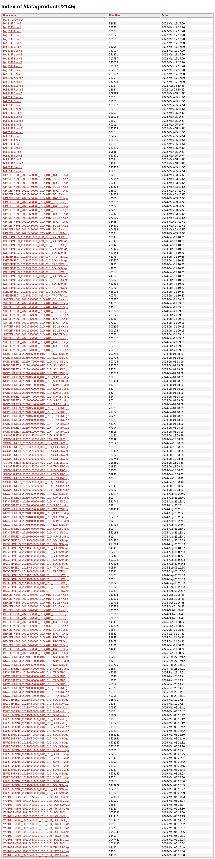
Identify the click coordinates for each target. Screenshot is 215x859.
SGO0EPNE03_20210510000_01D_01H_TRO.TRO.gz (36, 489)
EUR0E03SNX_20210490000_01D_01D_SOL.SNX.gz (35, 793)
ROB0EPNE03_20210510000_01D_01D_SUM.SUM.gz (36, 404)
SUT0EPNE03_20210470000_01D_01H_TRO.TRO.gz (35, 318)
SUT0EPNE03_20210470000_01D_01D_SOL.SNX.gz (35, 315)
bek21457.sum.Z (13, 171)
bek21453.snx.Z (12, 128)
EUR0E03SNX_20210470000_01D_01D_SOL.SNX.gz (35, 734)
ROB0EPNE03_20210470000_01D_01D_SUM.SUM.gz (36, 384)
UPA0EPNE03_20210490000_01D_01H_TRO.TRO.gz (35, 206)
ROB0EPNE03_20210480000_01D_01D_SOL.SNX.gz (35, 365)
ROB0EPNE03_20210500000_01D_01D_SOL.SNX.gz (35, 373)
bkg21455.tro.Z (12, 46)
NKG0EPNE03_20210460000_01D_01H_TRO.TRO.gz (36, 676)
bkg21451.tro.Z (12, 27)
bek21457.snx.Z (12, 167)
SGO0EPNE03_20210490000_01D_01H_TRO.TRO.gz (36, 482)
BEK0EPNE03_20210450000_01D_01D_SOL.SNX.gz (35, 594)
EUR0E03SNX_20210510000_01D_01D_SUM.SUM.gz (36, 781)
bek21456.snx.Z (12, 155)
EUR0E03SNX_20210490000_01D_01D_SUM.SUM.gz (36, 765)
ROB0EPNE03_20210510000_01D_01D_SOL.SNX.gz (35, 381)
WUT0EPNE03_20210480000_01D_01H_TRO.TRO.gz (36, 835)
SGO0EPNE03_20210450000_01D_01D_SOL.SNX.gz (36, 435)
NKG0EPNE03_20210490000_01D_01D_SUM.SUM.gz (36, 528)
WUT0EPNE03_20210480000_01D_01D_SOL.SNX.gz (36, 843)
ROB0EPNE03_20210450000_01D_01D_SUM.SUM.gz (36, 377)
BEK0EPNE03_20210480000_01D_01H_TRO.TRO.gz (35, 641)
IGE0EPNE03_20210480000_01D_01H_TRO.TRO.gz (35, 272)
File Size (114, 15)
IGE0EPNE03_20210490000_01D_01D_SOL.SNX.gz (35, 276)
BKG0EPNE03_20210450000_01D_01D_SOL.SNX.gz (35, 544)
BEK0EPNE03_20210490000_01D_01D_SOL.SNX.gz (35, 610)
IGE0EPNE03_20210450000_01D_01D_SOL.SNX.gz (35, 249)
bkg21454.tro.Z (12, 31)
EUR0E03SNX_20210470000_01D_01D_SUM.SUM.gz (36, 750)
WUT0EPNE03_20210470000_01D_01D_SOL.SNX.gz (36, 796)
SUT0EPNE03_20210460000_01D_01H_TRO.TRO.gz (35, 307)
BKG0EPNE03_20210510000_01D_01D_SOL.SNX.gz (35, 563)
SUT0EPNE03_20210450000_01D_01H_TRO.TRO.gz (35, 303)
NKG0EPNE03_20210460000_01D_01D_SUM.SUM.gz (36, 505)
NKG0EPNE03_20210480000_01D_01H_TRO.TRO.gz (36, 680)
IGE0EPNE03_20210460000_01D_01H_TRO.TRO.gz (35, 256)
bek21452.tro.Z (12, 124)
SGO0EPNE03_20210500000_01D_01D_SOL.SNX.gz (36, 458)
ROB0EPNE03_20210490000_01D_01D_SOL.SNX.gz (35, 369)
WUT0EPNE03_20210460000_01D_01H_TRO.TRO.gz (36, 847)
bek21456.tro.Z (12, 159)
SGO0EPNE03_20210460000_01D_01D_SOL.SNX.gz (36, 443)
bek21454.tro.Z (12, 144)
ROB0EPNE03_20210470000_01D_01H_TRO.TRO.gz (36, 412)
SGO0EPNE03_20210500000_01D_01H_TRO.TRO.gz (36, 486)
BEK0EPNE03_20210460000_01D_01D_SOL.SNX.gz (35, 598)
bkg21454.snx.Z (12, 66)
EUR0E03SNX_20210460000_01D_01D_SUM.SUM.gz (36, 761)
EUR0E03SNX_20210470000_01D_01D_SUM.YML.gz (36, 707)
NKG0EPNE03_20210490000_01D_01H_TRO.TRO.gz (36, 692)
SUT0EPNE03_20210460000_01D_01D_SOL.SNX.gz (35, 311)
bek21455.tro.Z (12, 151)
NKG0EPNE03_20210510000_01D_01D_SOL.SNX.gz (35, 657)
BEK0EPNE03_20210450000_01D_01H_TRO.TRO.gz (35, 622)
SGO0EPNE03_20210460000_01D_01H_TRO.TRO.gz (36, 474)
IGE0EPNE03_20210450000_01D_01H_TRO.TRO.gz (35, 245)
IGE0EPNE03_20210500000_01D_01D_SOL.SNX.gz (35, 283)
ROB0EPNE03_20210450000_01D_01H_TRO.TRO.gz (36, 408)
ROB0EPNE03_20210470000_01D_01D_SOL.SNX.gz (35, 361)
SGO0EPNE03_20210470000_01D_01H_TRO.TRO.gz (36, 470)
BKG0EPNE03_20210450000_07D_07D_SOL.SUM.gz (36, 703)
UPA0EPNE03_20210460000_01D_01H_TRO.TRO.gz (35, 183)
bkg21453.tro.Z (12, 35)
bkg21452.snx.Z (12, 58)
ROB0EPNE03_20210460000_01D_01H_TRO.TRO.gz (36, 416)
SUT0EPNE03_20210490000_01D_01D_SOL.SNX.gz (35, 330)
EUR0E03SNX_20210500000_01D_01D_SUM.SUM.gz (36, 754)
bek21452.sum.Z (13, 120)
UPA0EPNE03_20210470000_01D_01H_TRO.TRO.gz (35, 190)
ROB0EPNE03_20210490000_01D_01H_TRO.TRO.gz (36, 427)
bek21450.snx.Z (12, 93)
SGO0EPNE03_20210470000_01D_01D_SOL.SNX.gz (36, 451)
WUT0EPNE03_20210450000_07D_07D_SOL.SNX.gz (36, 839)
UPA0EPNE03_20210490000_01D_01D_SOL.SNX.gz (35, 210)
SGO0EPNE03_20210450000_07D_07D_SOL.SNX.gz (36, 439)
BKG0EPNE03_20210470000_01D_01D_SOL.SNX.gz (35, 548)
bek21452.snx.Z (12, 116)
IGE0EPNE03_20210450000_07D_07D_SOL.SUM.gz (35, 237)
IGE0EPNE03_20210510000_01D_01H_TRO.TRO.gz (35, 295)
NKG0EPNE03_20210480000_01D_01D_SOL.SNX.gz (35, 517)
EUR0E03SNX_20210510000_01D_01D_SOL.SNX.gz (35, 742)
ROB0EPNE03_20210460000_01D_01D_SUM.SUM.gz (36, 388)
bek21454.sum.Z (13, 89)
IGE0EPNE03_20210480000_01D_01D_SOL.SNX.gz (35, 268)
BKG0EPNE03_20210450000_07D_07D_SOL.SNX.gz (35, 699)
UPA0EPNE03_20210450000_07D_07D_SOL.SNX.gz (35, 229)
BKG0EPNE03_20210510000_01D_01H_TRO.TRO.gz (36, 590)
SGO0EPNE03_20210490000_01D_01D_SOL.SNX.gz (36, 455)
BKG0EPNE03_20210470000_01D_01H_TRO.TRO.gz (36, 575)
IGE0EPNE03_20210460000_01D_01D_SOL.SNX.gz (35, 252)
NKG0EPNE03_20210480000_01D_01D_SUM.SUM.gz (36, 521)
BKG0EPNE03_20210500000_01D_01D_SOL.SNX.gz (35, 556)
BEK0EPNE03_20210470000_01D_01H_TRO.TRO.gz (35, 633)
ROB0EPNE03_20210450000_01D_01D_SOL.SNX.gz (35, 353)
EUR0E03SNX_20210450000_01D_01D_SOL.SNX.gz (35, 738)
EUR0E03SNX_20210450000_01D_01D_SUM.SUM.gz (36, 769)
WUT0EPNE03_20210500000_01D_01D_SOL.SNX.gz (36, 812)
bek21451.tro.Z (12, 112)
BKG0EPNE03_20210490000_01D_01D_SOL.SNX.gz (35, 552)
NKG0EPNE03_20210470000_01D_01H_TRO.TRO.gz (36, 684)
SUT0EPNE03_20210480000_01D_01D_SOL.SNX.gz (35, 326)
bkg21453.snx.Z (12, 62)
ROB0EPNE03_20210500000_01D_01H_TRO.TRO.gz (36, 423)
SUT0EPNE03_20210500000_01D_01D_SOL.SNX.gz (35, 338)
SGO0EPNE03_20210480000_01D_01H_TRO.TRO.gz (36, 478)
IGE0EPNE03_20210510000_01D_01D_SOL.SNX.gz (35, 291)
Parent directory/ (13, 19)
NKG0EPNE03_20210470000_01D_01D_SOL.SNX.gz (35, 509)
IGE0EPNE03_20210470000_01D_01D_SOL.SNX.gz (35, 260)
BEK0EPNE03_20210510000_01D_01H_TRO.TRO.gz (35, 653)
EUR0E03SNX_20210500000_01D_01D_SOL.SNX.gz (35, 746)
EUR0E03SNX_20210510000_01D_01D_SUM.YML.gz (36, 723)
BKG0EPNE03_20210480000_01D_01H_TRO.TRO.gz (36, 579)
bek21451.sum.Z (13, 109)
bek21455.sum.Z (13, 85)
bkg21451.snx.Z (12, 54)
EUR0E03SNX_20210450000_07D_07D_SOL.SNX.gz (35, 789)
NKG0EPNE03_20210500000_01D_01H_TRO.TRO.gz (36, 688)
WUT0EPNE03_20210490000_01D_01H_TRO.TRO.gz (36, 855)
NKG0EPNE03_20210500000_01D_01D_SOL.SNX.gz (35, 532)
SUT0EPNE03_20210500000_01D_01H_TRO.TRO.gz (35, 342)
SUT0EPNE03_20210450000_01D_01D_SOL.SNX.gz (35, 299)
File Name (9, 15)
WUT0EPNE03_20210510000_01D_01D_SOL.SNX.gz (36, 816)
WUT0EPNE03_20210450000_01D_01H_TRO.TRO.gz (36, 808)
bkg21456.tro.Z (12, 43)
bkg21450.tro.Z (12, 23)
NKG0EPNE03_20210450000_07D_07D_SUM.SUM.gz (36, 668)
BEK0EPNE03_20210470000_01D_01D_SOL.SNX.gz (35, 602)
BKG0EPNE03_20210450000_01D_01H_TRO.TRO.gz (36, 567)
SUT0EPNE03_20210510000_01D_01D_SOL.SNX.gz (35, 350)
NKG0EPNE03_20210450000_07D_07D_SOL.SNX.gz (35, 664)
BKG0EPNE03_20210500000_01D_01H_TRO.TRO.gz (36, 583)
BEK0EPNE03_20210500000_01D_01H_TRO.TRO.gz (35, 649)
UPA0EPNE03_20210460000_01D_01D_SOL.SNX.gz (35, 186)
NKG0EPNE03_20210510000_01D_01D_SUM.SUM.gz (36, 661)
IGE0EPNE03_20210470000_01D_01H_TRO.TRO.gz (35, 264)
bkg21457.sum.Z (13, 77)
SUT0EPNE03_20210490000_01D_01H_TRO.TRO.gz (35, 334)
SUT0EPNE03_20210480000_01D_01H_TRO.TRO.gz (35, 322)
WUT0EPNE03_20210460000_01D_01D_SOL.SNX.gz (36, 800)
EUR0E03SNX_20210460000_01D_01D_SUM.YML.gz (36, 715)
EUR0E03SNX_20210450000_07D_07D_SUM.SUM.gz (36, 777)
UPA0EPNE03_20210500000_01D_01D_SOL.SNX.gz (35, 217)
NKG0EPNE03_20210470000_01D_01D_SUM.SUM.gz (36, 513)
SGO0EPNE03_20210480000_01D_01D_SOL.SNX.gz (36, 447)
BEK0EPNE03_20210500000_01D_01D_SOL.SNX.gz (35, 614)
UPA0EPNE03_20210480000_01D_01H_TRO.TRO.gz (35, 198)
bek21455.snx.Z (12, 147)
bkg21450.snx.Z (12, 50)
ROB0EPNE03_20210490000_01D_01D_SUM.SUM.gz (36, 392)
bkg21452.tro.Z (12, 39)
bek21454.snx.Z (12, 140)
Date (165, 15)
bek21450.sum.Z (13, 97)
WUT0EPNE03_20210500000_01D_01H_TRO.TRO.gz (36, 851)
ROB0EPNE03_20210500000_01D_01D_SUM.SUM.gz (36, 400)
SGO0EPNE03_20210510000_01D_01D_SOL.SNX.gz (36, 462)
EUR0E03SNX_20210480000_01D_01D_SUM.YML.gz (36, 727)
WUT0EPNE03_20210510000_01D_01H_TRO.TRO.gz (36, 824)
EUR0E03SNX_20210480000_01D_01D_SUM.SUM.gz (36, 758)
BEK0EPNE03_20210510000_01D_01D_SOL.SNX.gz (35, 618)
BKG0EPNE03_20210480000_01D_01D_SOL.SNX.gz (35, 559)
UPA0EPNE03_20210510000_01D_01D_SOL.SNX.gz (35, 225)
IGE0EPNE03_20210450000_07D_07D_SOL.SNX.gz (35, 241)
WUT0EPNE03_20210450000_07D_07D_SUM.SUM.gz (36, 804)
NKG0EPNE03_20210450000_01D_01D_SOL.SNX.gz (35, 493)
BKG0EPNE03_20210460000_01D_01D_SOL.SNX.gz (35, 540)
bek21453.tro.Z (12, 136)
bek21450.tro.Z (12, 101)
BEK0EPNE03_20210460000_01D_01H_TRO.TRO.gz (35, 637)
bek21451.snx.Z (12, 105)
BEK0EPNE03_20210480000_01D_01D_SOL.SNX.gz (35, 606)
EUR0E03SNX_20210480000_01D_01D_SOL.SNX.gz (35, 773)
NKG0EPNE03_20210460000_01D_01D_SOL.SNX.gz (35, 501)
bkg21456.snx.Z (12, 74)
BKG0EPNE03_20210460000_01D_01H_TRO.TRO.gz (36, 571)
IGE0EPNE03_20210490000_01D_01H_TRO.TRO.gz (35, 280)
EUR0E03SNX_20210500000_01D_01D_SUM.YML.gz (36, 730)
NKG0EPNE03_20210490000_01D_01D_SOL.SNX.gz (35, 524)
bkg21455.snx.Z (12, 70)
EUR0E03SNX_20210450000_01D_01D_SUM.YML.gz (36, 711)
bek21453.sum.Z (13, 132)
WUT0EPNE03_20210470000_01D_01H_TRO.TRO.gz (36, 828)
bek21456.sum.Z (13, 163)
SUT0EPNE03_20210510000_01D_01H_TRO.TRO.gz (35, 346)
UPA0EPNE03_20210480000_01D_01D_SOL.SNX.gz (35, 202)
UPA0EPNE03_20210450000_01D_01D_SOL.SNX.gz (35, 178)
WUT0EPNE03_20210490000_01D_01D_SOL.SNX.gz (36, 820)
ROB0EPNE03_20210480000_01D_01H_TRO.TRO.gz (36, 420)
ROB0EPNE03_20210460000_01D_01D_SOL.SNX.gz (35, 357)
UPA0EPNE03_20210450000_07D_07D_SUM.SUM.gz (36, 233)
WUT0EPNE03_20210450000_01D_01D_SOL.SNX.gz (36, 832)
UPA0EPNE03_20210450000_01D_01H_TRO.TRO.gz (35, 175)
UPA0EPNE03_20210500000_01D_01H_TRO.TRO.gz (35, 214)
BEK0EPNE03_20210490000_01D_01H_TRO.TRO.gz (35, 645)
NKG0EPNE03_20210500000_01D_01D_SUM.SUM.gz (36, 536)
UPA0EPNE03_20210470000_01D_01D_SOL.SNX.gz (35, 194)
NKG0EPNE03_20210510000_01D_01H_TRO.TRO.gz (36, 695)
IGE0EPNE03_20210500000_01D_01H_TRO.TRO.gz (35, 287)
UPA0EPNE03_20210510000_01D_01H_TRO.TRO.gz (35, 221)
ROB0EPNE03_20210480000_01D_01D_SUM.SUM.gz (36, 396)
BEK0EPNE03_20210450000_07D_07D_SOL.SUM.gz (35, 629)
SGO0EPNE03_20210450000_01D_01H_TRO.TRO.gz (36, 466)
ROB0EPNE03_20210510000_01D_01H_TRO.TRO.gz (36, 431)
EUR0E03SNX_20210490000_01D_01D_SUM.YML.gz (36, 719)
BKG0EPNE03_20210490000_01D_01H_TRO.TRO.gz (36, 587)
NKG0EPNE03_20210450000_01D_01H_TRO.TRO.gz (36, 672)
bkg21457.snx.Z (12, 81)
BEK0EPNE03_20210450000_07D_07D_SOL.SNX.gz (35, 626)
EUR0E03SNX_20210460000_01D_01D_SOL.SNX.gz (35, 785)
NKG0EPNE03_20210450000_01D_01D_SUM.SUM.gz (36, 497)
